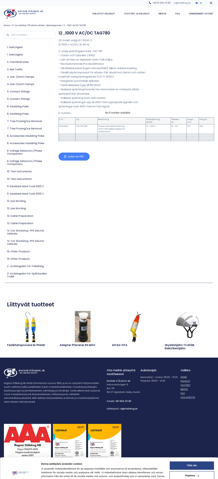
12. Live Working (16, 201)
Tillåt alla (192, 446)
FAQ (177, 13)
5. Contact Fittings (18, 91)
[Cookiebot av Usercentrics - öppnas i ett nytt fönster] (20, 473)
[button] (211, 2)
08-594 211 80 (123, 401)
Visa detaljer (48, 472)
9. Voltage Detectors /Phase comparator (24, 152)
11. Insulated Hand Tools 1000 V (25, 186)
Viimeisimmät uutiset (201, 13)
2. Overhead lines (18, 62)
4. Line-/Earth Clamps (20, 77)
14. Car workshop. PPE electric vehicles (28, 25)
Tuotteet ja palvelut (137, 13)
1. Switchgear (15, 47)
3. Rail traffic (15, 69)
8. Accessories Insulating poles (25, 136)
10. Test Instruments (19, 171)
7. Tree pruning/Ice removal (24, 121)
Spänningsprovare (53, 25)
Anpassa (192, 456)
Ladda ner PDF (76, 156)
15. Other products (18, 251)
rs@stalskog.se (128, 408)
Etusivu (7, 25)
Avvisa (192, 466)
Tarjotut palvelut (103, 13)
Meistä (162, 13)
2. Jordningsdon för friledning (25, 266)
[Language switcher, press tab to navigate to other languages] (199, 3)
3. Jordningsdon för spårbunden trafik (27, 275)
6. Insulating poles (18, 106)
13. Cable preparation (20, 216)
